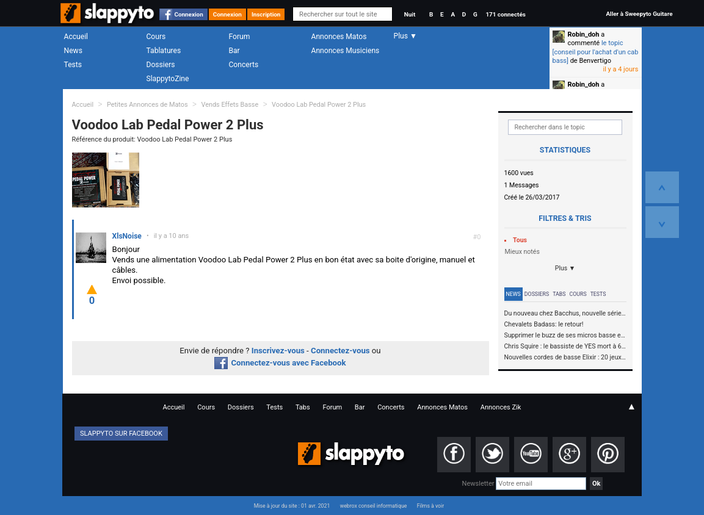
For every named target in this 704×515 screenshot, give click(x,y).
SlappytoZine (168, 78)
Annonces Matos (339, 36)
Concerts (244, 64)
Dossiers (161, 64)
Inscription (266, 14)
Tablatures (164, 50)
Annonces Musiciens (345, 50)
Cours (156, 36)
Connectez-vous (340, 350)
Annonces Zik (501, 407)
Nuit (409, 14)
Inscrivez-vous (278, 350)
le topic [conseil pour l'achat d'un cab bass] (596, 52)
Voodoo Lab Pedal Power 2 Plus (319, 105)
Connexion (189, 14)
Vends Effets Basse (229, 105)
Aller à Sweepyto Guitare (639, 13)
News (73, 50)
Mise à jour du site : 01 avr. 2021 (292, 506)
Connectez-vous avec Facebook (280, 362)
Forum (239, 36)
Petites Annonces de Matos (147, 105)
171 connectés (505, 14)
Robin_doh (584, 34)
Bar (234, 50)
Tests (73, 64)
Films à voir (430, 506)
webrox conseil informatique (373, 506)
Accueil (76, 36)
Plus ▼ (565, 268)
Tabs (559, 294)
